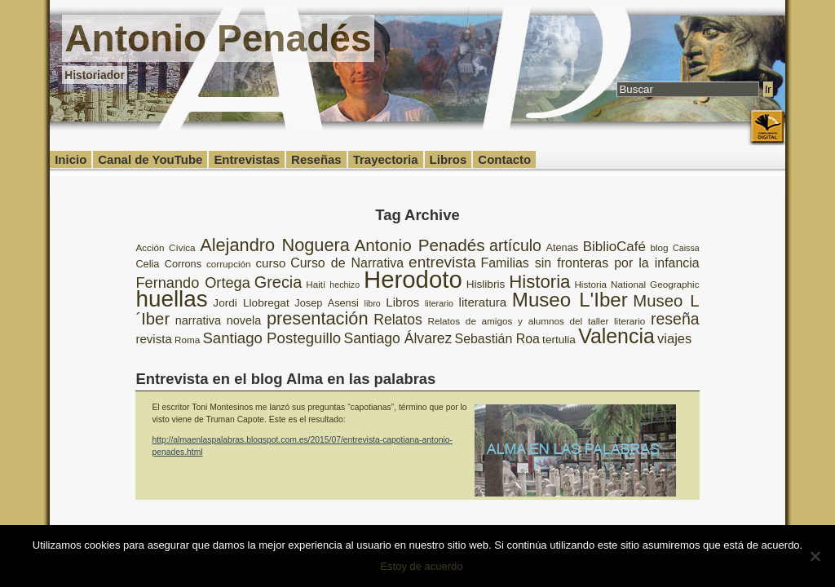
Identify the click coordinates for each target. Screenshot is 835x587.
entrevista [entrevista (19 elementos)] (442, 262)
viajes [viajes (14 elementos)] (674, 338)
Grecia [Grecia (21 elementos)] (278, 282)
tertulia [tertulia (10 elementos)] (559, 339)
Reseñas (316, 159)
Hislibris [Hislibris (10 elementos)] (486, 284)
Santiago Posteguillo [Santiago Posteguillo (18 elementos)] (271, 337)
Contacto (504, 159)
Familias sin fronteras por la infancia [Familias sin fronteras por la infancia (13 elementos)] (590, 263)
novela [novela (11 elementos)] (244, 320)
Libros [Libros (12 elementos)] (402, 302)
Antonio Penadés (217, 38)
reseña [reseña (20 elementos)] (675, 319)
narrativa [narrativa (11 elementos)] (198, 320)
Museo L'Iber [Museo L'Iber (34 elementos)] (570, 300)
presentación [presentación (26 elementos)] (318, 318)
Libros (448, 159)
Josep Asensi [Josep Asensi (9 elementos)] (326, 303)
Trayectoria (385, 159)
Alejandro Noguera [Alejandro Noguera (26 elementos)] (275, 245)
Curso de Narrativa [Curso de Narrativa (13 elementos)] (347, 263)
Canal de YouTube (150, 159)
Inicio (70, 159)
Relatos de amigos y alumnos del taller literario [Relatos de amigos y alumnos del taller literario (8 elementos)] (536, 321)
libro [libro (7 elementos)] (372, 303)
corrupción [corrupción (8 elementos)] (228, 263)
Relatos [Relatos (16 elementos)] (397, 319)
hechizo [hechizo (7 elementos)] (344, 284)
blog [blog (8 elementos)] (659, 247)
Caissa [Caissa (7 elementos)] (686, 248)
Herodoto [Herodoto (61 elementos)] (413, 279)
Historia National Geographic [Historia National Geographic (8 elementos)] (636, 284)
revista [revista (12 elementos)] (153, 339)
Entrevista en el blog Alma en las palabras (285, 378)
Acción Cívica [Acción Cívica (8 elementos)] (165, 247)
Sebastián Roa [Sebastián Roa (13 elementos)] (497, 339)
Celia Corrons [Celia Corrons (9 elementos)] (168, 264)
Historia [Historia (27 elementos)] (539, 281)
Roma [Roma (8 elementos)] (187, 339)
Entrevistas (247, 159)
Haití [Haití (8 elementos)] (315, 284)
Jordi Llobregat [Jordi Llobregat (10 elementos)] (251, 303)
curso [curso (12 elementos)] (271, 263)
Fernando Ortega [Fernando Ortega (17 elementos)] (192, 283)
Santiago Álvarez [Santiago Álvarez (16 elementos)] (397, 338)
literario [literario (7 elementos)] (439, 303)
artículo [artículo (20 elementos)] (515, 245)
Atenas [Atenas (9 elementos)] (562, 247)
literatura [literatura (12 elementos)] (483, 302)
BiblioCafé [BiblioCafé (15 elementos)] (614, 246)
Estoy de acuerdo (421, 566)
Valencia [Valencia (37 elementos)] (616, 335)
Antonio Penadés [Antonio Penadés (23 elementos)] (419, 245)
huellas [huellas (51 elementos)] (171, 298)
